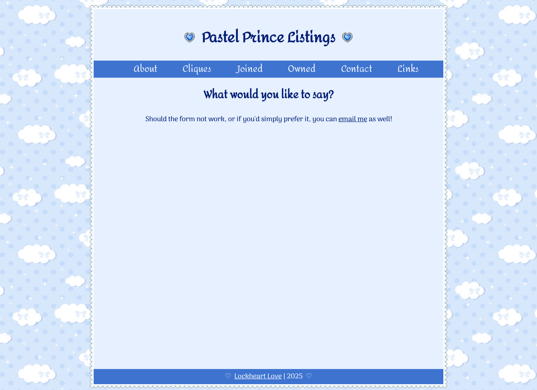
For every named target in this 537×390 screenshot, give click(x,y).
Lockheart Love (258, 376)
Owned (302, 69)
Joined (250, 69)
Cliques (197, 69)
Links (408, 69)
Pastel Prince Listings (268, 37)
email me (352, 119)
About (145, 69)
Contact (356, 69)
